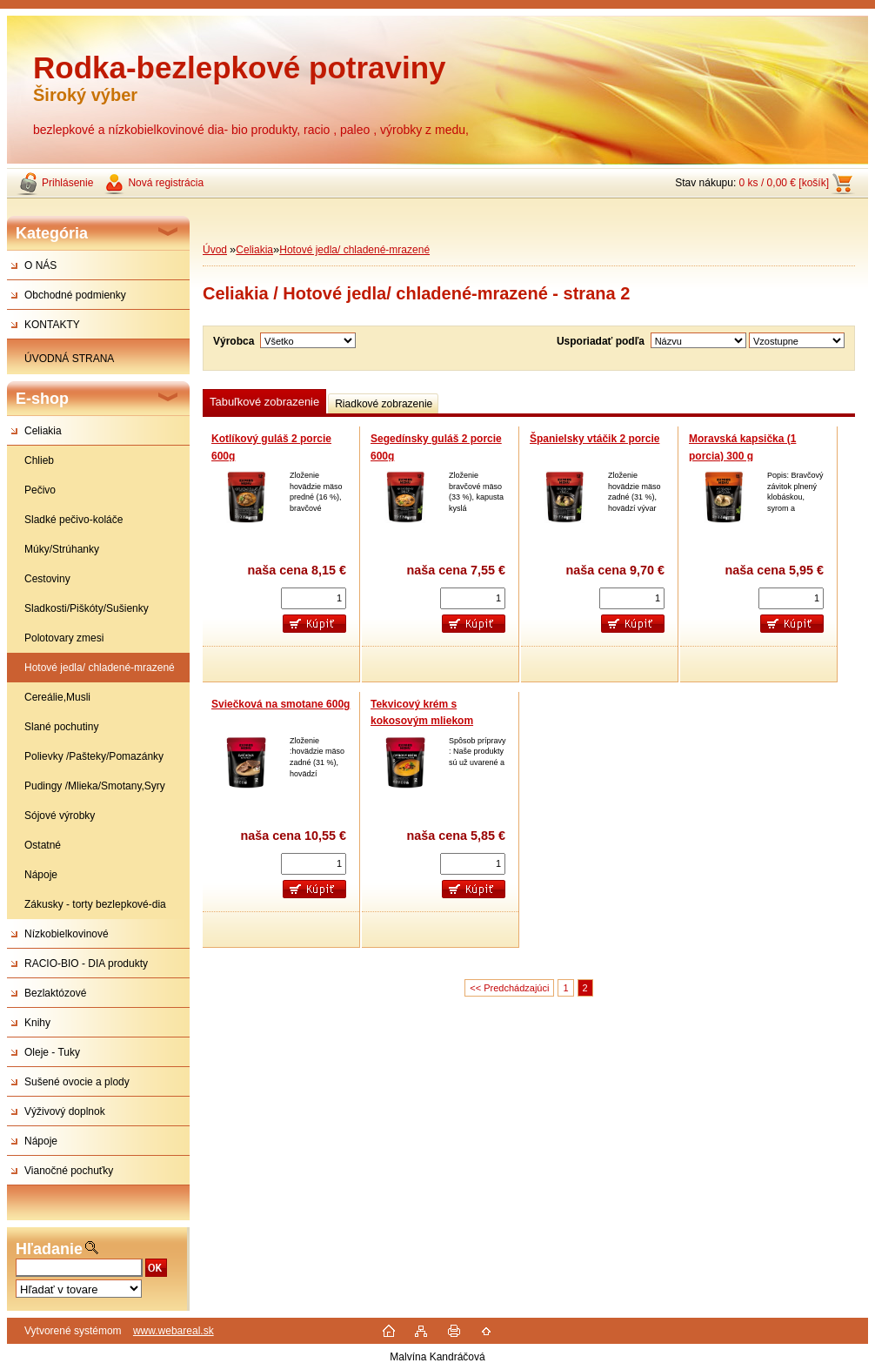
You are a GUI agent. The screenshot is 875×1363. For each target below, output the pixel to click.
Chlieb (39, 460)
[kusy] (313, 598)
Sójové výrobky (59, 815)
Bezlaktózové (55, 993)
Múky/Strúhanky (61, 549)
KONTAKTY (52, 325)
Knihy (37, 1023)
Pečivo (40, 490)
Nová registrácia (166, 183)
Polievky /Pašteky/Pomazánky (94, 756)
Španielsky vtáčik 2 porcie (594, 439)
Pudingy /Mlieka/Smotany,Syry (94, 786)
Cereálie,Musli (57, 697)
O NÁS (40, 265)
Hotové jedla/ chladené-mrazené (99, 667)
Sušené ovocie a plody (77, 1082)
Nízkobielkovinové (66, 934)
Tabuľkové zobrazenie (264, 401)
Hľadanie (49, 1249)
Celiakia (43, 431)
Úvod (215, 250)
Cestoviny (47, 579)
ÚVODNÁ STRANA (69, 358)
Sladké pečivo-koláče (73, 520)
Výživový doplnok (64, 1111)
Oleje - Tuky (52, 1052)
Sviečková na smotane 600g (280, 704)
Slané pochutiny (61, 727)
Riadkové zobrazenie (383, 404)
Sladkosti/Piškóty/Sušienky (86, 608)
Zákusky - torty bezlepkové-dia (95, 904)
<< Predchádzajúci (509, 988)
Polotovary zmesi (64, 638)
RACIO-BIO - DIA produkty (86, 963)
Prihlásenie (67, 183)
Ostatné (42, 845)
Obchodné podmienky (75, 295)
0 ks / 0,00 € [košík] (784, 183)
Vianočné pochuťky (68, 1171)
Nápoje (40, 875)
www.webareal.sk (173, 1331)
